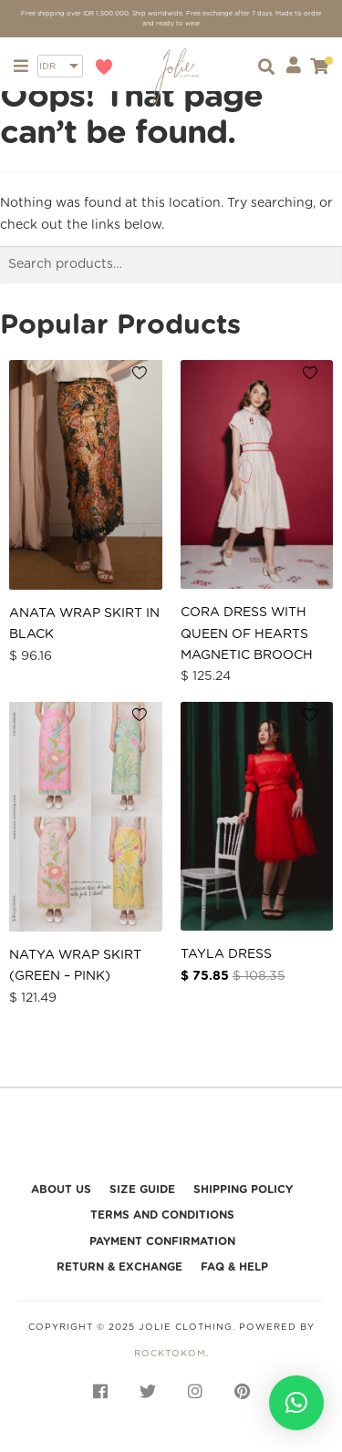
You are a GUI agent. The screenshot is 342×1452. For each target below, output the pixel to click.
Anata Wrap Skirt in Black (84, 624)
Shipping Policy (243, 1189)
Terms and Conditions (162, 1215)
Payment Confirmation (162, 1241)
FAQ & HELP (234, 1266)
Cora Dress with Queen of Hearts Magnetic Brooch (247, 634)
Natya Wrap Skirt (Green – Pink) (75, 966)
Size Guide (142, 1189)
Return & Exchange (119, 1266)
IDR (47, 66)
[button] (296, 1402)
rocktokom (170, 1353)
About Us (61, 1189)
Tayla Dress (226, 954)
